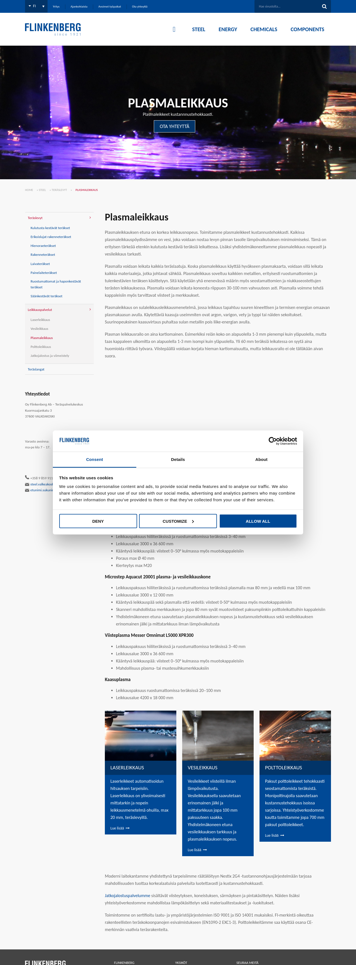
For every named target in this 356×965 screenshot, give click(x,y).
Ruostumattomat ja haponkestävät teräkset (56, 284)
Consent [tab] (94, 459)
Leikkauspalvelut (40, 310)
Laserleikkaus (40, 320)
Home (29, 190)
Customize (178, 521)
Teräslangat (36, 369)
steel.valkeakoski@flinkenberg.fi (51, 484)
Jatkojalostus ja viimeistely (50, 355)
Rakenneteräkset (43, 254)
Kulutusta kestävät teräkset (50, 228)
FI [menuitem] (34, 6)
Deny (98, 521)
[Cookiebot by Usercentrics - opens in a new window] (272, 441)
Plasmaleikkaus (42, 338)
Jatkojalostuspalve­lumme (127, 895)
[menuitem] (36, 6)
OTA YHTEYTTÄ (174, 126)
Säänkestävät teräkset (46, 296)
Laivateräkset (40, 264)
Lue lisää (117, 828)
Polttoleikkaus (41, 347)
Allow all (258, 521)
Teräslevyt (59, 190)
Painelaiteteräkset (44, 273)
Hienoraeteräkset (43, 246)
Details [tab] (178, 459)
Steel (42, 190)
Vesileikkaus (39, 328)
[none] (36, 6)
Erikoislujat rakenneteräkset (51, 237)
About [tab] (261, 459)
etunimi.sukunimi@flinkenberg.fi (51, 490)
